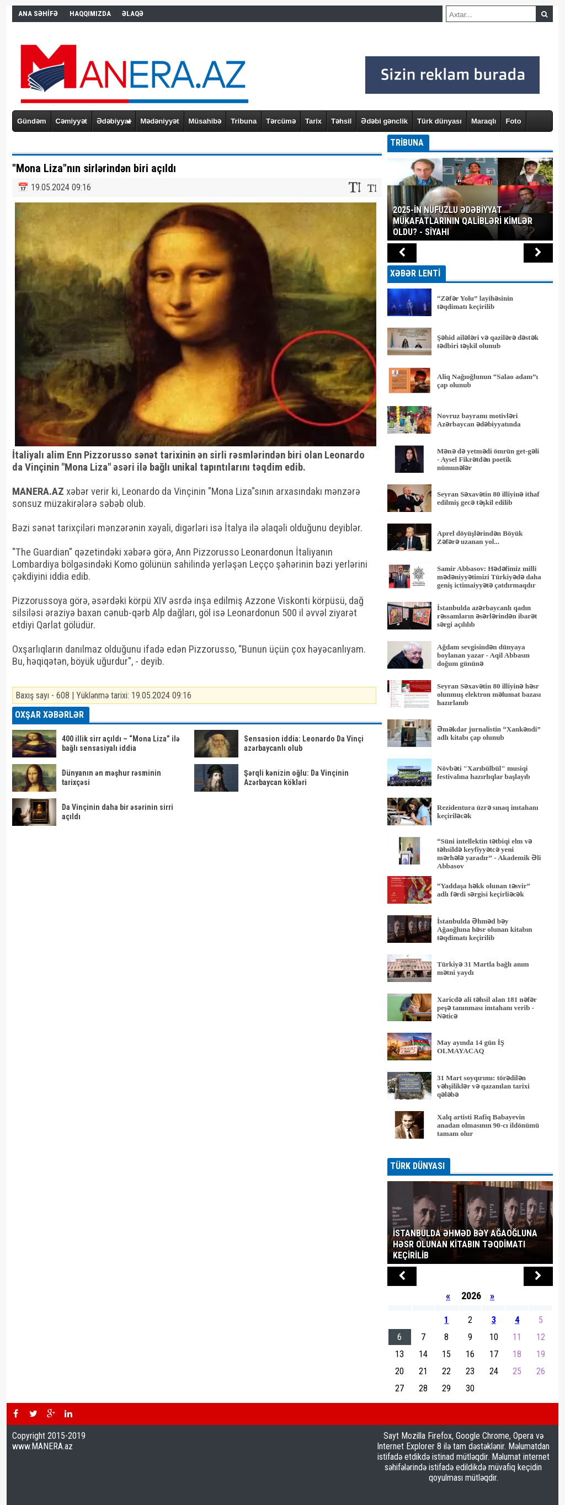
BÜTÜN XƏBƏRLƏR (470, 1150)
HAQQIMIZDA (90, 13)
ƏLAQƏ (132, 13)
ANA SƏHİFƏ (38, 13)
